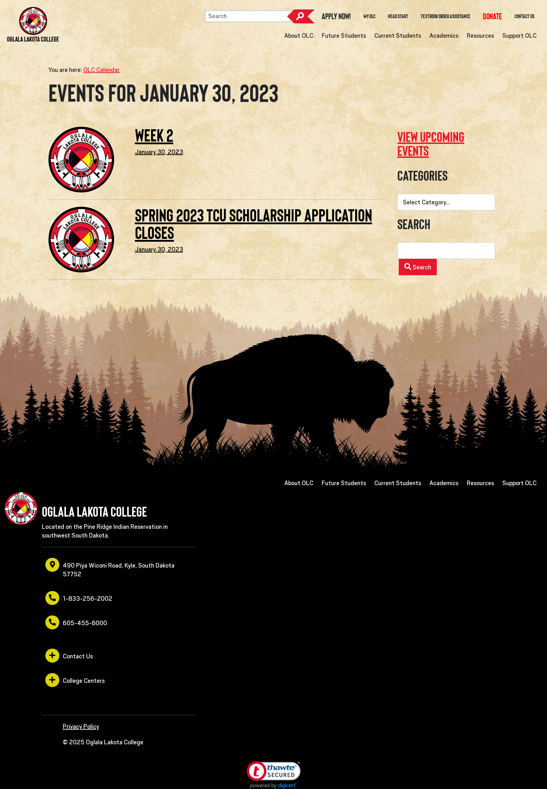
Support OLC (519, 35)
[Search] (249, 16)
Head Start (398, 16)
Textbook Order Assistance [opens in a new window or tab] (445, 16)
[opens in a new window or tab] (492, 16)
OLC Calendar (101, 69)
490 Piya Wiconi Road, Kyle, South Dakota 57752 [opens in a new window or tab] (109, 568)
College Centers (75, 680)
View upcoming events (430, 144)
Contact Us (524, 16)
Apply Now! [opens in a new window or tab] (336, 16)
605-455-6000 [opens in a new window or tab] (76, 622)
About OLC (298, 35)
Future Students (344, 35)
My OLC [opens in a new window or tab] (369, 16)
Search (301, 16)
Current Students (397, 35)
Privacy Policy (81, 726)
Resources (480, 35)
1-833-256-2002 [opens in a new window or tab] (78, 598)
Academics (443, 35)
